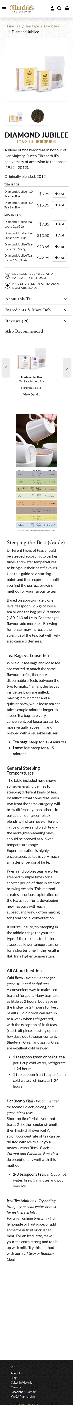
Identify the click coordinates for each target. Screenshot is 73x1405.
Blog (14, 1377)
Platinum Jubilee (31, 377)
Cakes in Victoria (21, 1382)
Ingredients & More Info (28, 309)
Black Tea (51, 26)
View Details (31, 394)
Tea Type (32, 26)
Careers (16, 1387)
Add (59, 194)
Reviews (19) (17, 321)
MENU (5, 9)
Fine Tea (13, 26)
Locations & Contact (24, 1392)
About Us (17, 1373)
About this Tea (19, 298)
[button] (6, 368)
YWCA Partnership (23, 1396)
